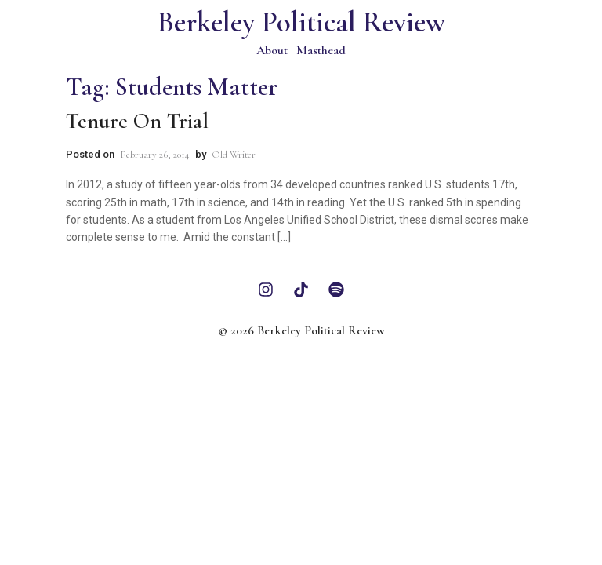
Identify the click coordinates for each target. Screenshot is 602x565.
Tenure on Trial (137, 121)
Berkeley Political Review (301, 22)
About (272, 50)
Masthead (321, 50)
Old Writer (234, 154)
